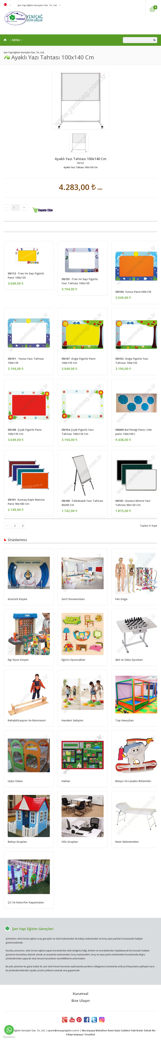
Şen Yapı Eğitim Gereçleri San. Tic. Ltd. (37, 5)
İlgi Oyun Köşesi (18, 659)
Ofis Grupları (70, 841)
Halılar (66, 781)
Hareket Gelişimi (72, 720)
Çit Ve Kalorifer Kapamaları (26, 902)
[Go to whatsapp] (9, 1030)
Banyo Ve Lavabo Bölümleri (133, 781)
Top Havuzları (124, 720)
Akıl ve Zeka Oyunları (129, 659)
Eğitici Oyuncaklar (73, 659)
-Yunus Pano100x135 (133, 292)
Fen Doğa (121, 599)
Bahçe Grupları (17, 841)
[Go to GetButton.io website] (9, 1037)
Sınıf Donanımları (73, 599)
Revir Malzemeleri (127, 841)
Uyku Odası (15, 781)
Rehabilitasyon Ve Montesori (27, 720)
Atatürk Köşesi (17, 599)
